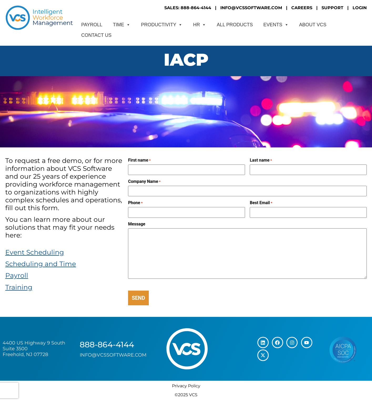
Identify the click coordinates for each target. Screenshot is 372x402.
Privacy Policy (186, 385)
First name (139, 160)
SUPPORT (332, 7)
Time (121, 24)
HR (199, 24)
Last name (261, 160)
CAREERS (301, 7)
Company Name (144, 181)
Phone (135, 203)
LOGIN (360, 7)
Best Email (261, 203)
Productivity (161, 24)
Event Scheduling (34, 252)
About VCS (313, 24)
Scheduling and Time (40, 264)
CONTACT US (96, 35)
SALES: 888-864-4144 (187, 7)
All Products (235, 24)
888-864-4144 (107, 344)
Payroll (91, 24)
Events (276, 24)
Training (18, 287)
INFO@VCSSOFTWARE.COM (251, 7)
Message (136, 224)
